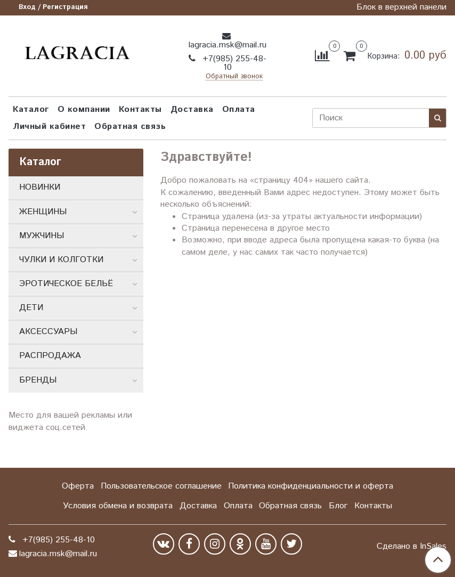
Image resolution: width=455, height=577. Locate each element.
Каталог (31, 109)
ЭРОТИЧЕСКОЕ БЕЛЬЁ (66, 284)
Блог (338, 506)
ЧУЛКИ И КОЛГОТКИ (61, 260)
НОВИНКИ (39, 187)
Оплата (238, 109)
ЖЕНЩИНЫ (43, 212)
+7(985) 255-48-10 (233, 63)
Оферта (78, 486)
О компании (84, 109)
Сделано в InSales (411, 546)
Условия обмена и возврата (118, 506)
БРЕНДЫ (37, 380)
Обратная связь (130, 126)
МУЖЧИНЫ (41, 236)
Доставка (192, 109)
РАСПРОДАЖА (50, 356)
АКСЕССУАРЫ (48, 332)
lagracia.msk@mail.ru (227, 45)
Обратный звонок (234, 77)
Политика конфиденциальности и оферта (310, 486)
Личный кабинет (49, 126)
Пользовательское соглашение (161, 486)
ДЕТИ (31, 308)
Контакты (140, 109)
